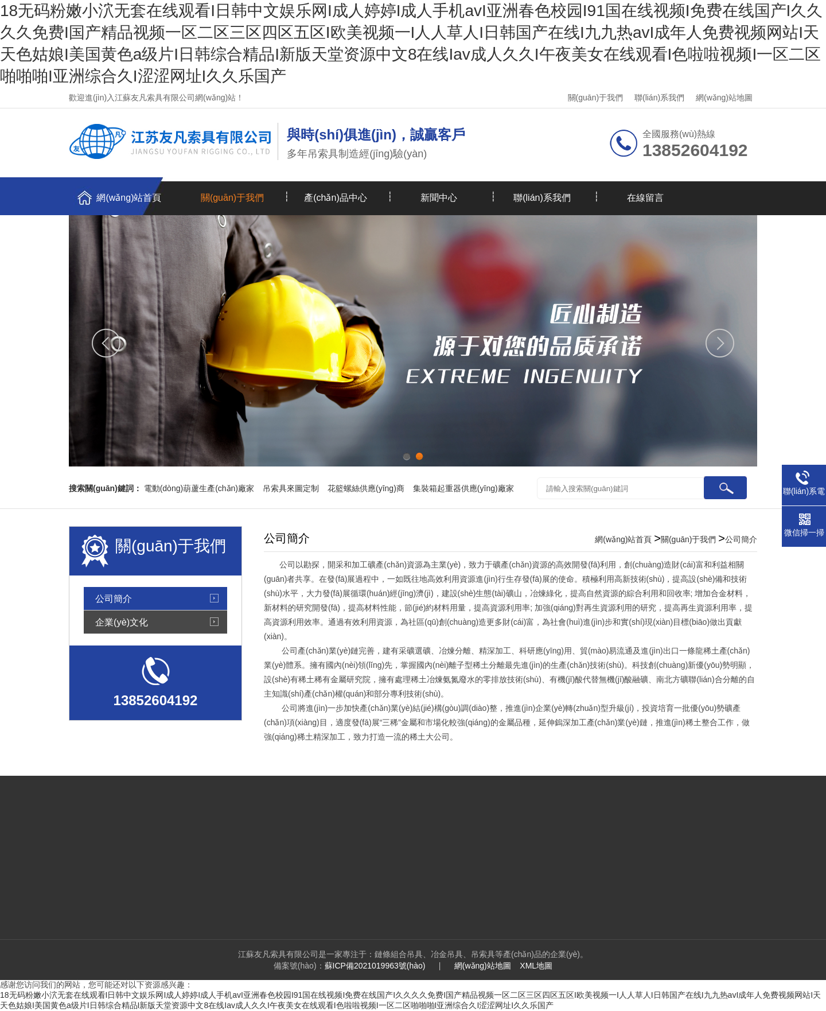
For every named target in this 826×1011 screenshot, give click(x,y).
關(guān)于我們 (595, 97)
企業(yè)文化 (121, 622)
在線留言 (645, 198)
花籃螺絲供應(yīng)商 (366, 488)
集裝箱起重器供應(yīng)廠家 (463, 488)
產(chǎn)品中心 (335, 198)
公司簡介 (113, 598)
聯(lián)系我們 (659, 97)
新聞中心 (438, 198)
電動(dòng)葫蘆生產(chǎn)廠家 (199, 488)
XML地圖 (536, 965)
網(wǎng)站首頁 (128, 198)
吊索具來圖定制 (291, 488)
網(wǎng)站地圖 (724, 97)
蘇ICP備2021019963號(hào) (375, 965)
